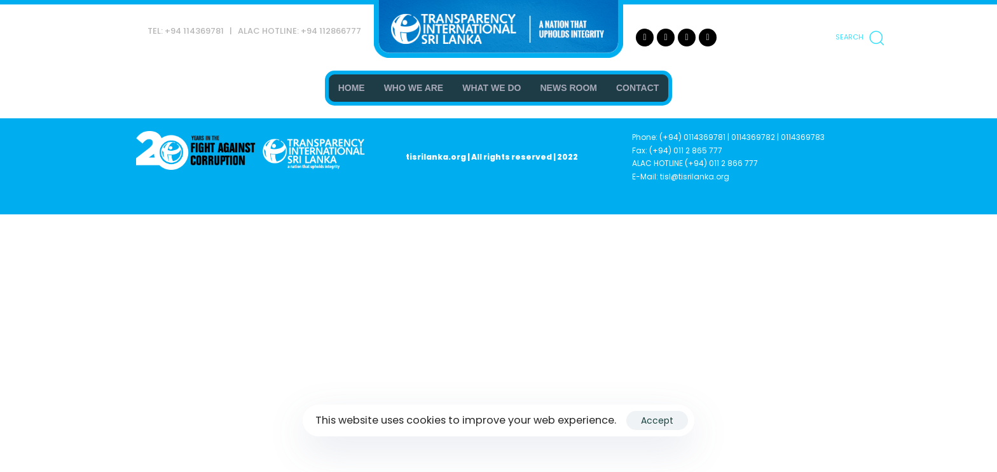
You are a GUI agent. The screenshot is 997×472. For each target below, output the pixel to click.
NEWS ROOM (568, 88)
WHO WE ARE (414, 88)
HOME (351, 88)
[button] (859, 37)
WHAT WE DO (491, 88)
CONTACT (637, 88)
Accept (657, 420)
